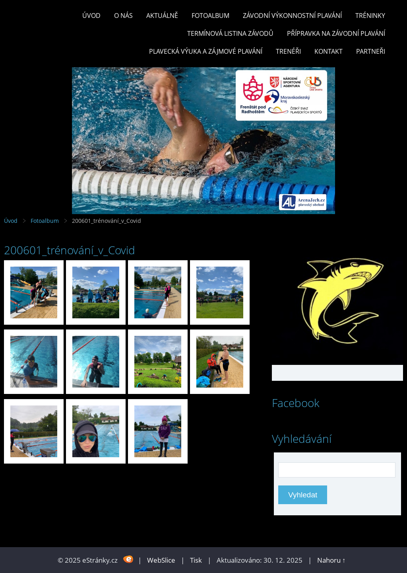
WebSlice (161, 560)
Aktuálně (162, 15)
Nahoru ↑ (331, 560)
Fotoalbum (210, 15)
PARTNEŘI (370, 51)
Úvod (91, 15)
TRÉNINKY (370, 15)
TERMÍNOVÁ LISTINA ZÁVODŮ (230, 33)
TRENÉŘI (288, 51)
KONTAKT (328, 51)
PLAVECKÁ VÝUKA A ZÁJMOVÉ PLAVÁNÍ (205, 51)
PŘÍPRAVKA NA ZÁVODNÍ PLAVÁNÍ (336, 33)
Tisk (196, 560)
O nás (123, 15)
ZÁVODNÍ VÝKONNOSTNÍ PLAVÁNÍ (292, 15)
